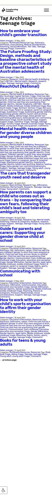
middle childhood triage (35, 106)
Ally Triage (9, 146)
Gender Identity (32, 262)
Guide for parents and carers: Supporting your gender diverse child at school (22, 234)
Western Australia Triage (32, 124)
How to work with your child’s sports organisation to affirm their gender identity (25, 305)
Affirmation (42, 185)
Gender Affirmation (15, 262)
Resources (39, 94)
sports (44, 266)
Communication (23, 258)
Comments (20, 48)
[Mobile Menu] (46, 10)
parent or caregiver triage (22, 266)
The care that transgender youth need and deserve (25, 175)
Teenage (41, 46)
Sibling (12, 116)
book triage (5, 354)
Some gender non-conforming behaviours (26, 166)
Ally (1, 96)
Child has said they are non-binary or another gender (25, 149)
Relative (4, 116)
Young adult (37, 168)
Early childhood (38, 258)
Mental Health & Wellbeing (21, 94)
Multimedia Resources (19, 43)
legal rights (46, 262)
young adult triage (14, 126)
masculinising (16, 44)
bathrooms (20, 250)
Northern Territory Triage (30, 108)
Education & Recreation (20, 248)
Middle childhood (15, 106)
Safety (37, 335)
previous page (8, 360)
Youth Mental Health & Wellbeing (34, 79)
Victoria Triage (13, 124)
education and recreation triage (15, 287)
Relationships (27, 293)
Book (48, 352)
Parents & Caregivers (20, 221)
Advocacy (39, 43)
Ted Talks (32, 46)
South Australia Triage (27, 120)
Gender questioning (25, 289)
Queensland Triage (15, 112)
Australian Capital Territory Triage (20, 96)
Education (21, 260)
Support (42, 120)
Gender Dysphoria (24, 104)
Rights (38, 266)
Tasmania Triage (21, 122)
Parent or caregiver (24, 110)
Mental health (21, 81)
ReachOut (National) (19, 86)
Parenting (4, 46)
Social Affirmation (18, 46)
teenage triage (7, 48)
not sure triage (7, 110)
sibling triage (22, 116)
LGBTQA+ (9, 81)
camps (29, 250)
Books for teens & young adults (23, 342)
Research (13, 79)
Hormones (4, 44)
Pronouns (15, 293)
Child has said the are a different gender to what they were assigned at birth (24, 252)
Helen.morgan (6, 41)
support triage (6, 122)
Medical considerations (34, 44)
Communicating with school (20, 273)
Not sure (47, 108)
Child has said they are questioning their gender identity (25, 151)
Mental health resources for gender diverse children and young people (26, 132)
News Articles (15, 185)
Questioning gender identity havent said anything (23, 114)
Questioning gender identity (38, 112)
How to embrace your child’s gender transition (23, 32)
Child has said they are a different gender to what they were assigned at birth (26, 98)
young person (30, 126)
